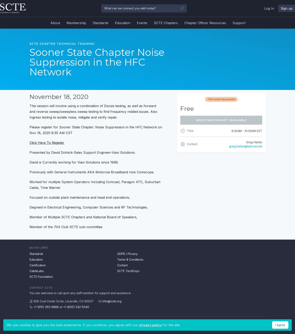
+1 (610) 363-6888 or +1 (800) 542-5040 (61, 307)
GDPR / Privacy (127, 254)
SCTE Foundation (41, 276)
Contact (122, 265)
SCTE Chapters (166, 23)
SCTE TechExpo (128, 271)
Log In (269, 8)
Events (142, 23)
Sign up (287, 8)
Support (239, 23)
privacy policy (150, 325)
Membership (76, 23)
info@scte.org (111, 301)
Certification (38, 265)
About (55, 23)
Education (122, 23)
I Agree (280, 325)
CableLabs (37, 271)
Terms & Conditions (130, 259)
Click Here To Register (47, 143)
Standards (100, 23)
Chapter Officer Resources (205, 23)
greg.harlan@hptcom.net (245, 146)
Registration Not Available (221, 120)
